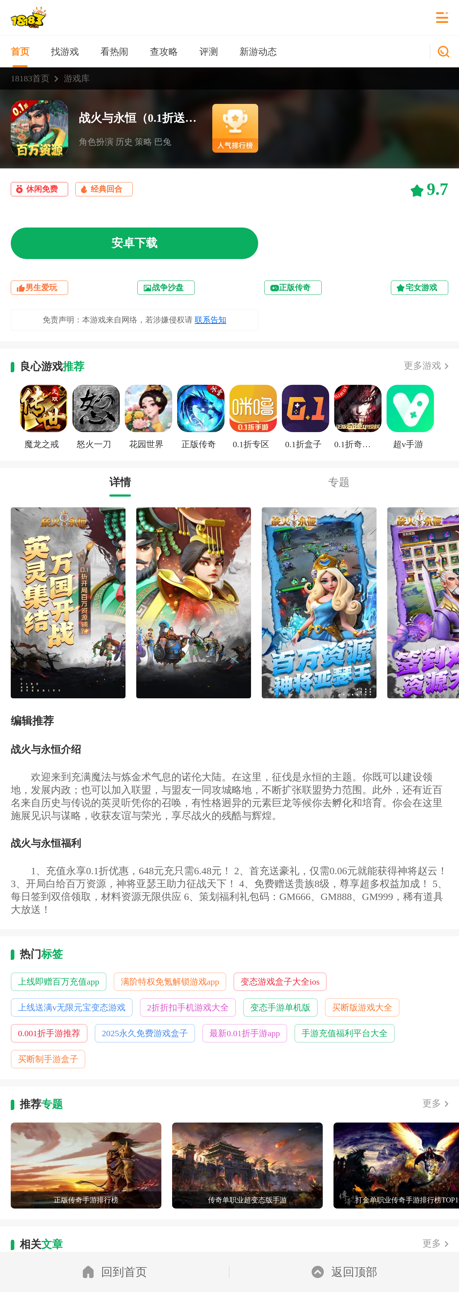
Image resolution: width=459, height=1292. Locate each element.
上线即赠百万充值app (58, 981)
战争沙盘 (168, 287)
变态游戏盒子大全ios (280, 981)
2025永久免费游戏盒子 (145, 1033)
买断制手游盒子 (48, 1059)
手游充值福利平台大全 (345, 1033)
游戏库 (77, 78)
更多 (431, 1103)
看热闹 (114, 51)
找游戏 (65, 51)
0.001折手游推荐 (49, 1033)
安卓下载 (134, 242)
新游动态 (258, 51)
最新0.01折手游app (244, 1033)
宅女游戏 (421, 287)
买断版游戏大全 (362, 1007)
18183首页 (30, 78)
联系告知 (210, 319)
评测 (208, 51)
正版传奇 (295, 287)
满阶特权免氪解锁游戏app (170, 981)
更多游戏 (422, 365)
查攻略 (164, 51)
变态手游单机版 (280, 1007)
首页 (20, 51)
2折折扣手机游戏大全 (188, 1007)
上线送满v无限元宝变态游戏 (72, 1007)
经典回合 (106, 189)
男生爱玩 (41, 287)
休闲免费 (42, 189)
